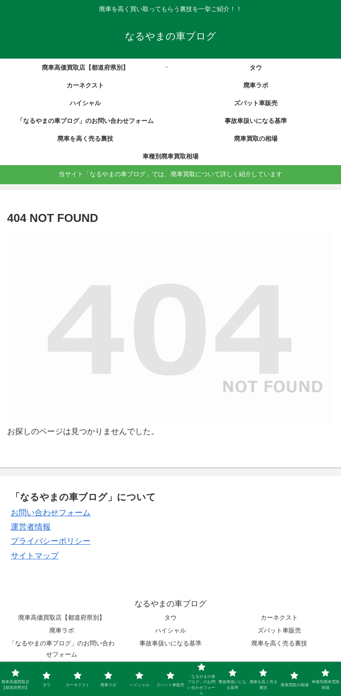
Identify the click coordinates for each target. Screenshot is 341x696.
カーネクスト (279, 617)
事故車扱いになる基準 (170, 643)
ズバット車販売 (279, 630)
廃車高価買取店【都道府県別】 (61, 617)
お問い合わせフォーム (51, 512)
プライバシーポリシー (51, 541)
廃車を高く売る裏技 (279, 643)
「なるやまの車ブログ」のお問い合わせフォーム (62, 649)
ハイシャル (170, 630)
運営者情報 (31, 526)
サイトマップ (35, 555)
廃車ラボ (61, 630)
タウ (170, 617)
